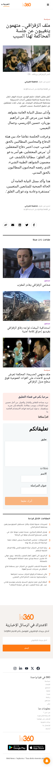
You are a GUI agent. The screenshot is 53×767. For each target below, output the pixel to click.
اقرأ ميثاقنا (43, 416)
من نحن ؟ (46, 712)
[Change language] (6, 4)
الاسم (44, 473)
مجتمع (47, 688)
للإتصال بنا (46, 725)
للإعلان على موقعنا (43, 719)
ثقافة (48, 691)
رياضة (48, 697)
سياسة (47, 19)
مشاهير (47, 701)
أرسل (26, 648)
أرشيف (47, 729)
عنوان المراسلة (39, 485)
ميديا (48, 694)
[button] (46, 760)
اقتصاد (47, 684)
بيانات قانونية (45, 722)
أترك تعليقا (26, 500)
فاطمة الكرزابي (31, 82)
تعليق (44, 439)
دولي (48, 704)
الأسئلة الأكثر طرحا (43, 716)
